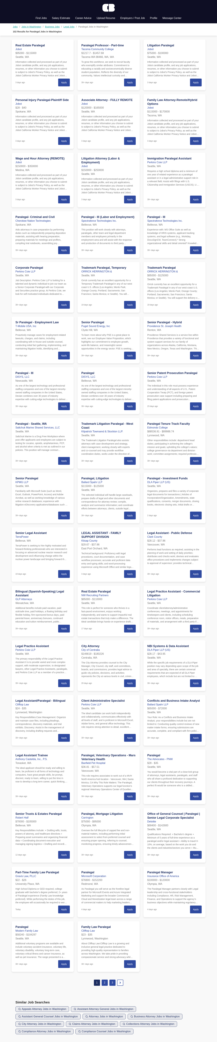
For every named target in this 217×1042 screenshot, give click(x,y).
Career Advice (83, 18)
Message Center (171, 18)
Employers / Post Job (132, 18)
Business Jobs (52, 26)
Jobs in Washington (31, 26)
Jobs (15, 26)
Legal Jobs (69, 26)
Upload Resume (106, 18)
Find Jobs (41, 18)
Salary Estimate (61, 18)
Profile (153, 18)
